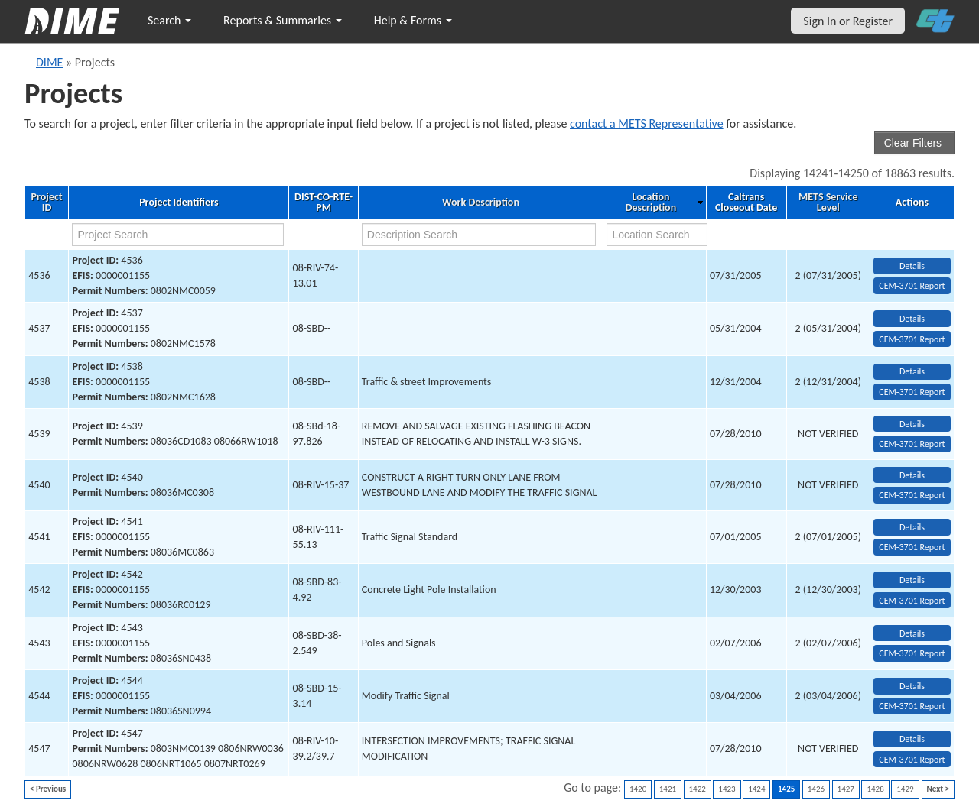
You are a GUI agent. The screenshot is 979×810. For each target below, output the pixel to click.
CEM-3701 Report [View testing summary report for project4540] (912, 495)
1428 (875, 789)
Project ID (47, 202)
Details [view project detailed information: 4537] (912, 318)
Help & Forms (413, 20)
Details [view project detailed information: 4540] (912, 475)
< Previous (48, 789)
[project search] (177, 234)
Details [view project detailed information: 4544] (912, 686)
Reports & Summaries (282, 20)
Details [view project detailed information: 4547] (912, 739)
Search (169, 20)
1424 (756, 789)
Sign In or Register (848, 21)
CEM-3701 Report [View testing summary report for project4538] (912, 392)
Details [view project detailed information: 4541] (912, 527)
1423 (726, 789)
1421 (667, 789)
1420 (637, 789)
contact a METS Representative (647, 123)
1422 (697, 789)
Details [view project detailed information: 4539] (912, 424)
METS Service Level (827, 202)
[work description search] (479, 234)
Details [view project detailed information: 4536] (912, 266)
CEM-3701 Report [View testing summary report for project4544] (912, 706)
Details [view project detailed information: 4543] (912, 633)
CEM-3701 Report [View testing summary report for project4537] (912, 339)
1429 (904, 789)
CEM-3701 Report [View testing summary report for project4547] (912, 759)
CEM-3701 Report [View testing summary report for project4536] (912, 285)
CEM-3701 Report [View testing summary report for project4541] (912, 547)
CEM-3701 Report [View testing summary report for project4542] (912, 600)
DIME (49, 62)
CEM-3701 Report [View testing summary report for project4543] (912, 653)
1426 (816, 789)
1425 (786, 789)
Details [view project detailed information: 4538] (912, 371)
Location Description (651, 202)
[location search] (657, 234)
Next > (938, 789)
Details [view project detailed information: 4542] (912, 580)
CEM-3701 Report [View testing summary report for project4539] (912, 444)
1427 (846, 789)
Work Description (480, 202)
